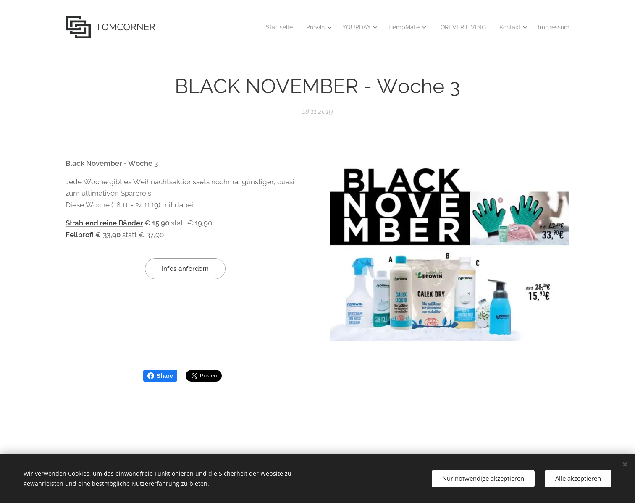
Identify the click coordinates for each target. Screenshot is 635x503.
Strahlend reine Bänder (104, 223)
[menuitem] (267, 27)
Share (160, 375)
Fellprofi (80, 234)
